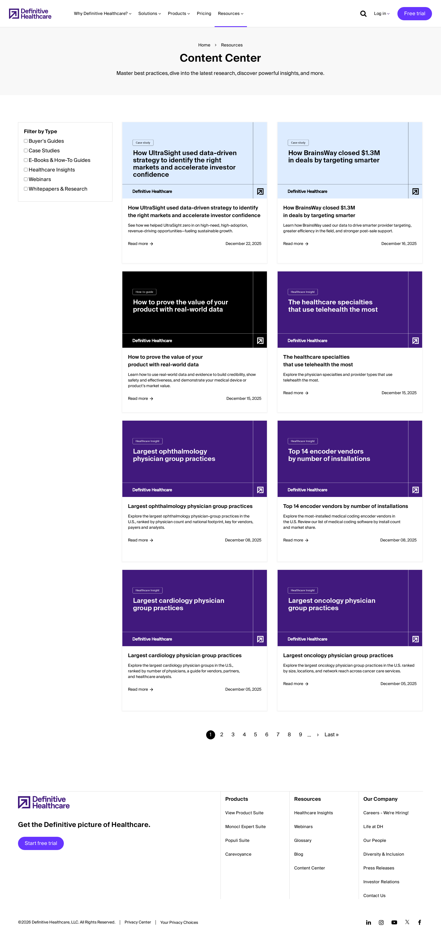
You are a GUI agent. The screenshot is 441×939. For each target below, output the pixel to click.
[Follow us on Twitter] (407, 922)
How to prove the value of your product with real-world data (165, 361)
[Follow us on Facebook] (419, 922)
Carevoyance (238, 854)
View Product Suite (244, 813)
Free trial (414, 13)
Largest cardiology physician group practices (185, 655)
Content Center (309, 868)
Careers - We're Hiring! (386, 813)
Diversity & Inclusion (383, 854)
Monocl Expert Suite (245, 827)
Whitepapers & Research (58, 189)
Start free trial (41, 843)
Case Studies (44, 150)
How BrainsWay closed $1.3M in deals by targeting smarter (319, 211)
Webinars (40, 179)
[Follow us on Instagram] (381, 922)
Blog (298, 854)
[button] (220, 438)
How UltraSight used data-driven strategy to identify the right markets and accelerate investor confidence (194, 211)
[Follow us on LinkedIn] (368, 922)
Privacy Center (138, 922)
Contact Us (374, 896)
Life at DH (373, 827)
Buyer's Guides (46, 141)
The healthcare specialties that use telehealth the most (318, 361)
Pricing (204, 13)
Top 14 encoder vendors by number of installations (345, 506)
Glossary (302, 840)
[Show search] (361, 13)
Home (204, 45)
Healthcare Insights (52, 170)
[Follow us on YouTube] (394, 922)
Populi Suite (237, 840)
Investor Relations (381, 882)
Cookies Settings (179, 922)
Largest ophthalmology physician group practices (190, 506)
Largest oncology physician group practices (338, 655)
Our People (374, 840)
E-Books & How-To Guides (59, 160)
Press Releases (378, 868)
